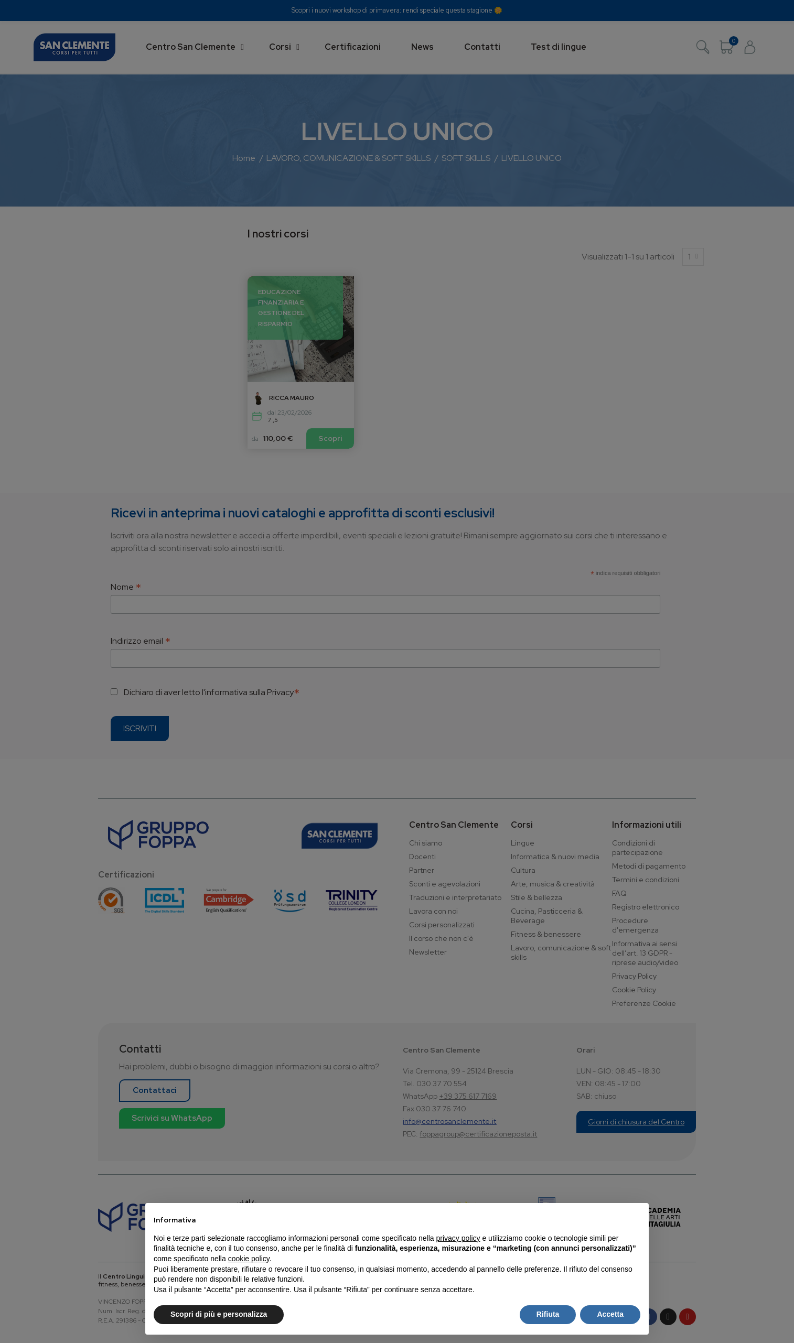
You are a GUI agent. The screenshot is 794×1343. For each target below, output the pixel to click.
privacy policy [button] (458, 1238)
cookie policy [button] (249, 1258)
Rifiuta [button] (548, 1314)
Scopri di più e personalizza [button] (218, 1314)
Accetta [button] (610, 1314)
